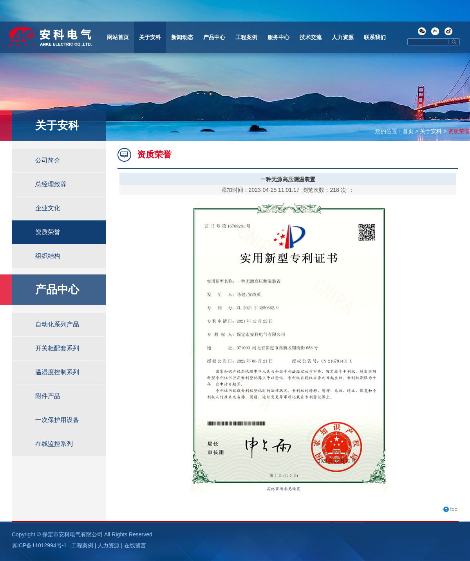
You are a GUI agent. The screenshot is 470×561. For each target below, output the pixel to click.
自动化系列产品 (57, 324)
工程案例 (246, 37)
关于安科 (150, 37)
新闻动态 (182, 37)
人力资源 (343, 37)
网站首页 (118, 37)
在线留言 (135, 545)
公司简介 (47, 160)
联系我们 (375, 37)
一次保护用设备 (57, 420)
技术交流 (311, 37)
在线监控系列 (54, 443)
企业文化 (47, 208)
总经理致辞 (51, 184)
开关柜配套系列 (57, 348)
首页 (408, 131)
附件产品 (47, 396)
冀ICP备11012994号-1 (39, 545)
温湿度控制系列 (57, 372)
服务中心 (278, 37)
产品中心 (214, 37)
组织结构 (47, 256)
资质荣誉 (459, 131)
